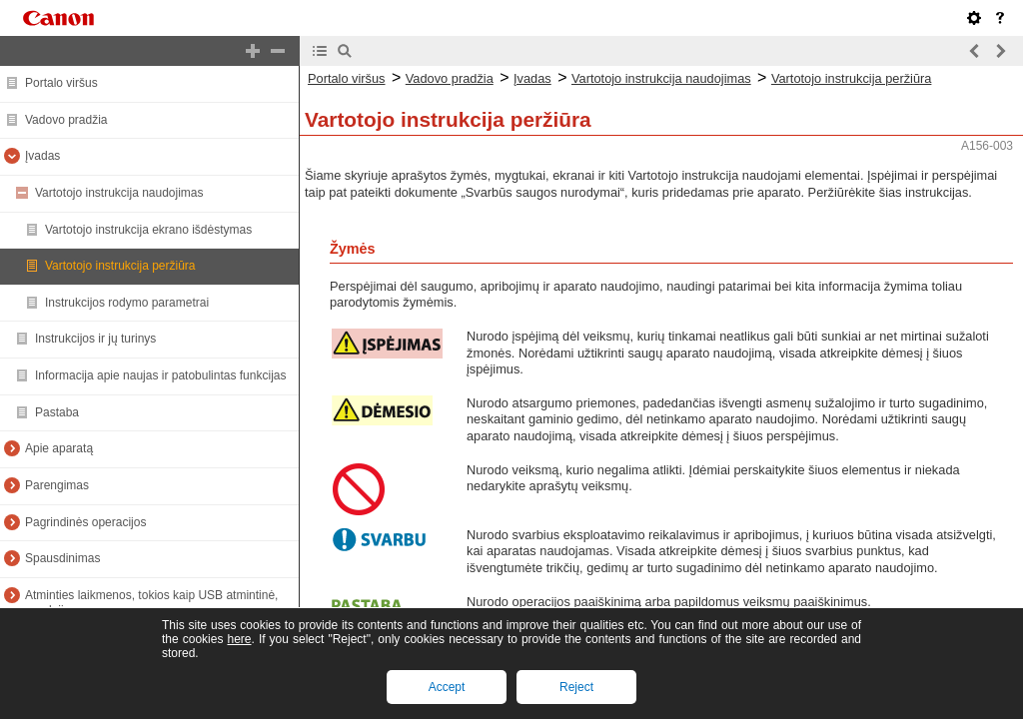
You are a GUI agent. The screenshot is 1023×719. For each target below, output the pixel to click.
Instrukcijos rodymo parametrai (127, 303)
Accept (447, 687)
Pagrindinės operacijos (85, 522)
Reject (576, 687)
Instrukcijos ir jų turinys (95, 339)
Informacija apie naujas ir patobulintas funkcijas (160, 375)
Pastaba (57, 412)
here (239, 639)
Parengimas (57, 485)
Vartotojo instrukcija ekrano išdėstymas (148, 230)
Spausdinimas (62, 558)
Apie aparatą (59, 448)
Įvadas (42, 156)
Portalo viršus (61, 83)
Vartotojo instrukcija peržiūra (120, 266)
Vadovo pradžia (66, 120)
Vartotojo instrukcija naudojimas (119, 193)
